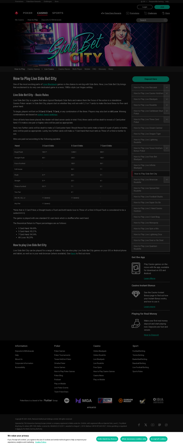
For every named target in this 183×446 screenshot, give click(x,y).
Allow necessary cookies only (134, 439)
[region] (91, 439)
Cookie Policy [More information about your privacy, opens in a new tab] (40, 442)
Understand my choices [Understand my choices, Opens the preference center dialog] (107, 439)
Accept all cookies (158, 439)
